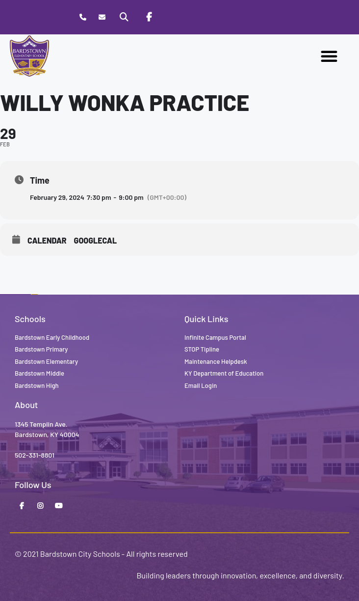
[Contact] (101, 17)
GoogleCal (95, 240)
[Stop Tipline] (173, 17)
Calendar (47, 240)
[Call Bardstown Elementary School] (82, 17)
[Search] (124, 17)
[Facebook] (148, 17)
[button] (329, 56)
